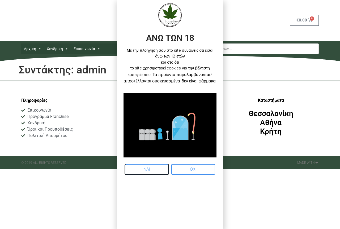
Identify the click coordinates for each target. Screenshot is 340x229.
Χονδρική (57, 48)
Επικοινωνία (87, 48)
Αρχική (32, 48)
